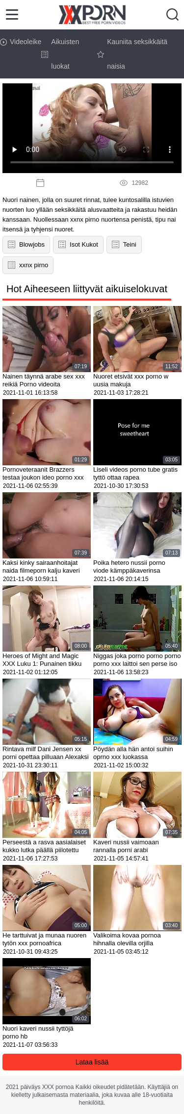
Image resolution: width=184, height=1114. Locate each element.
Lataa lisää (92, 1062)
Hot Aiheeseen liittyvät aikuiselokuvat (86, 288)
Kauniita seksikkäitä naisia (132, 54)
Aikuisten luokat (60, 54)
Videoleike (20, 42)
